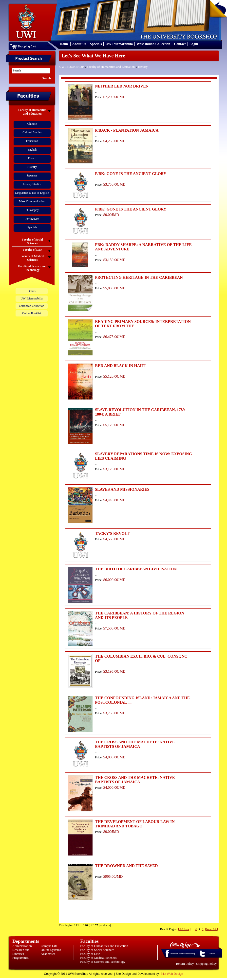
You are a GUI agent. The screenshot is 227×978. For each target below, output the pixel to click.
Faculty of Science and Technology (102, 961)
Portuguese (31, 218)
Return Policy (185, 963)
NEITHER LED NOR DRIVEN (122, 86)
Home (64, 44)
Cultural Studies (32, 132)
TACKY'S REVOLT (112, 533)
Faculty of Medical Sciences (98, 958)
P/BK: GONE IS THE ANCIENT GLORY (130, 174)
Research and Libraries (21, 952)
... (193, 929)
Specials (96, 44)
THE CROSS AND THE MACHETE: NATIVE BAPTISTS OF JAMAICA (135, 744)
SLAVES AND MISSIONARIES (122, 489)
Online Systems (51, 950)
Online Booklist (31, 313)
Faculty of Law (90, 954)
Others (32, 291)
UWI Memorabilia (119, 44)
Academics (48, 954)
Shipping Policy (206, 963)
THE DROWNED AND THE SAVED (126, 866)
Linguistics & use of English (32, 192)
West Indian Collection (153, 44)
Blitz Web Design (172, 974)
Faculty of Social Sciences (97, 950)
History (143, 67)
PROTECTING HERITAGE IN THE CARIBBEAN (139, 277)
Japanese (32, 175)
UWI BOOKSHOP (71, 67)
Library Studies (32, 184)
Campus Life (49, 946)
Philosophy (32, 210)
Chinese (32, 123)
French (32, 158)
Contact (180, 44)
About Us (79, 44)
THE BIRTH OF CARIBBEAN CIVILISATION (136, 569)
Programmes (20, 958)
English (32, 149)
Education (32, 141)
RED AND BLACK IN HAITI (120, 366)
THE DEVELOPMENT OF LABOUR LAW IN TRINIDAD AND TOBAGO (135, 824)
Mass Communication (32, 201)
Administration (22, 946)
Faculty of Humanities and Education (111, 67)
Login (193, 44)
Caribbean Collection (31, 306)
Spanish (32, 227)
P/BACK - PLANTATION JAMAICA (127, 130)
